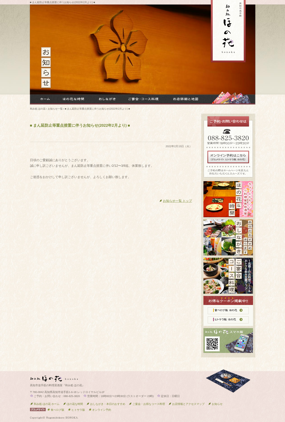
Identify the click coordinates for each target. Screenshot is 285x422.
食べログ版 (55, 409)
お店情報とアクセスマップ (186, 403)
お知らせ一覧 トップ (175, 201)
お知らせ (215, 403)
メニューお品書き (105, 100)
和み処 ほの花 (43, 100)
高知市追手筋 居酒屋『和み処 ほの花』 (228, 31)
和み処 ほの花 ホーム (45, 403)
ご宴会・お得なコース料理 (142, 100)
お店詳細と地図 (184, 100)
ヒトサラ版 (76, 409)
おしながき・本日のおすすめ (105, 403)
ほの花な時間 (73, 100)
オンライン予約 (99, 409)
